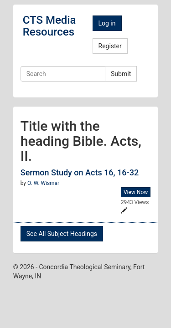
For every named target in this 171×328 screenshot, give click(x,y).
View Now (136, 192)
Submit (121, 73)
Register (110, 46)
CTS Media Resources (49, 26)
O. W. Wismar (43, 183)
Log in (107, 23)
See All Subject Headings (61, 233)
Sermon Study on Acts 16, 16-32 (80, 172)
